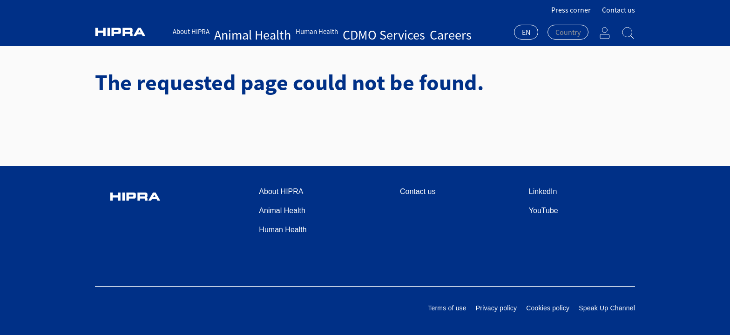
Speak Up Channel (607, 308)
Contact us (618, 9)
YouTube (543, 210)
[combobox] (526, 33)
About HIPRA (191, 31)
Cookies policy (547, 308)
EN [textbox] (526, 32)
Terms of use (447, 308)
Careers (366, 31)
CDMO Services (329, 31)
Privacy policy (496, 308)
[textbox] (568, 32)
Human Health (281, 31)
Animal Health (235, 31)
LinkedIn (543, 191)
